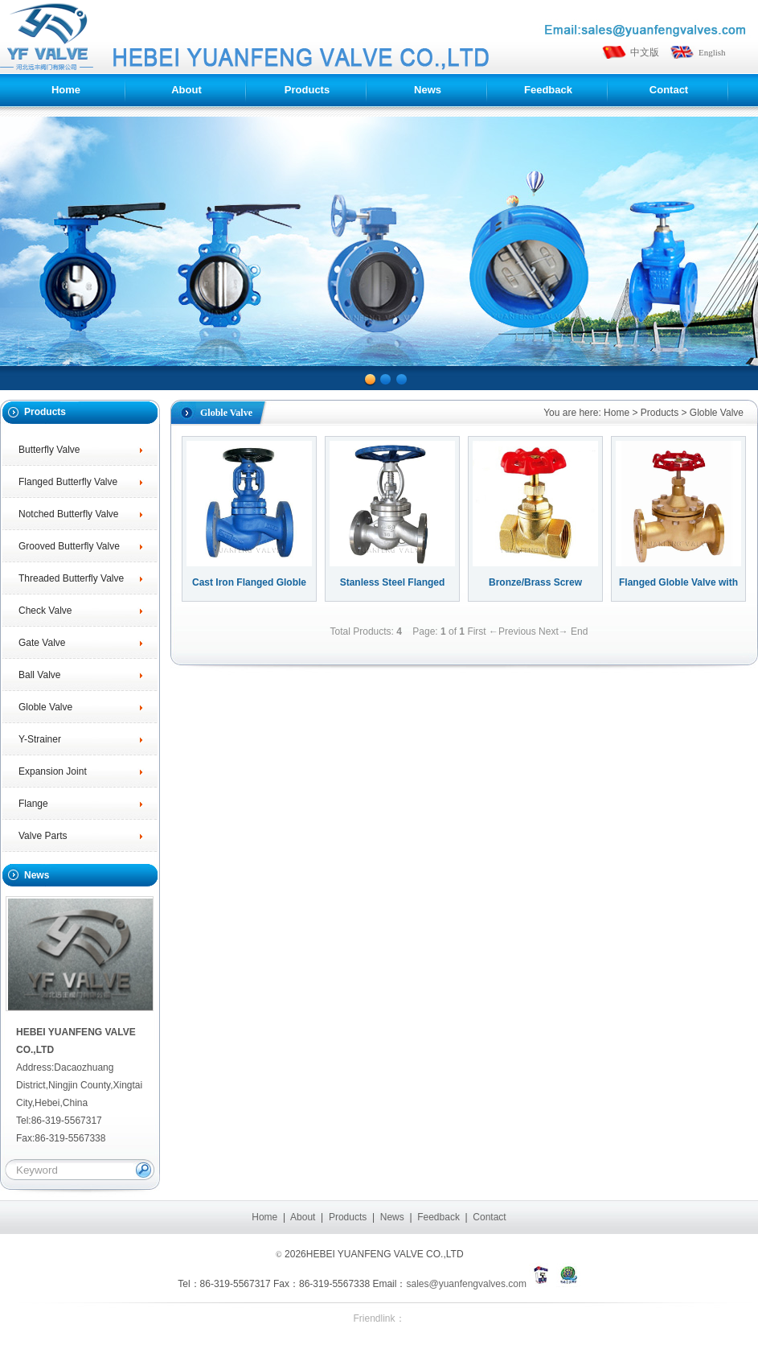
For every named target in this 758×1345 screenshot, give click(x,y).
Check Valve (45, 610)
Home (616, 412)
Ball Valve (39, 675)
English (712, 52)
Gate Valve (41, 642)
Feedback (438, 1217)
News (392, 1217)
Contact (489, 1217)
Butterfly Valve (49, 449)
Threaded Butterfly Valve (71, 578)
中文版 (644, 52)
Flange (33, 803)
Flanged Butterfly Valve (67, 481)
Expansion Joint (52, 771)
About (302, 1217)
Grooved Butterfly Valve (69, 546)
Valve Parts (42, 835)
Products (659, 412)
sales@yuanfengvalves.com (466, 1283)
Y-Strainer (39, 739)
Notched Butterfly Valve (68, 514)
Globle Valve (45, 707)
